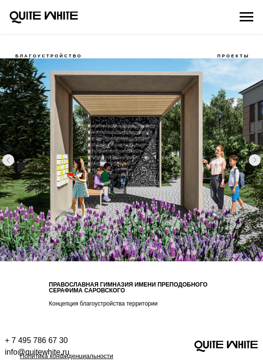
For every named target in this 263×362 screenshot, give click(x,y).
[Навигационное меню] (246, 17)
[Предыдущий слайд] (8, 160)
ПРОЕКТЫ (233, 56)
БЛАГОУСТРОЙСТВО (49, 56)
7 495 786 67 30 (40, 340)
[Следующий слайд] (255, 160)
